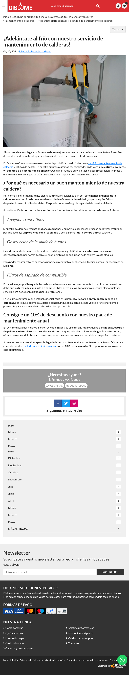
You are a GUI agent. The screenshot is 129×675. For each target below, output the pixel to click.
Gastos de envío (14, 643)
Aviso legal (25, 660)
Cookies (60, 660)
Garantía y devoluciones (19, 648)
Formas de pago (14, 638)
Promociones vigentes (80, 633)
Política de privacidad (44, 660)
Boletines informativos (81, 627)
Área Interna (116, 660)
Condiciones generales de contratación (87, 660)
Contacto (73, 643)
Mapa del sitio (10, 660)
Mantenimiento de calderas (35, 51)
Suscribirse (110, 571)
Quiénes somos (14, 633)
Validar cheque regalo (80, 638)
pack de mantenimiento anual (39, 345)
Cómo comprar (14, 627)
